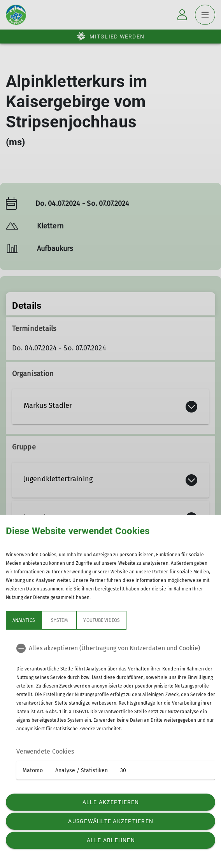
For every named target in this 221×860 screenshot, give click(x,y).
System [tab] (59, 620)
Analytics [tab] (23, 620)
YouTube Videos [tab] (101, 620)
